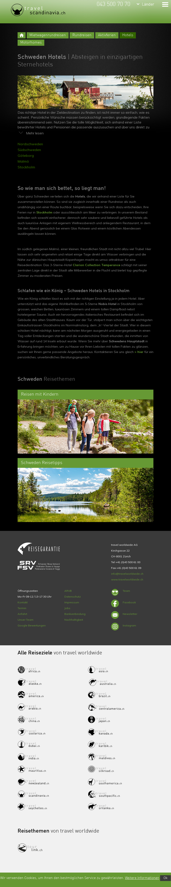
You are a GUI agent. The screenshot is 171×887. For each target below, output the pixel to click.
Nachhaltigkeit (73, 619)
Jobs (67, 608)
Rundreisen (82, 35)
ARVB (68, 590)
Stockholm (26, 167)
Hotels (127, 35)
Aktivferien (107, 35)
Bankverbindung (75, 614)
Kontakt (23, 602)
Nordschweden (30, 144)
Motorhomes (31, 42)
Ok (165, 878)
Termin (22, 608)
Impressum (71, 602)
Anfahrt (22, 614)
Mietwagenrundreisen (47, 35)
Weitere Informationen (142, 878)
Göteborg (26, 155)
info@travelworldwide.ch (127, 573)
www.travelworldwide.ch (127, 579)
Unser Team (25, 619)
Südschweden (29, 150)
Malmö (23, 161)
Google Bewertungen (32, 625)
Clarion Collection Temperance (96, 265)
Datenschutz (72, 596)
